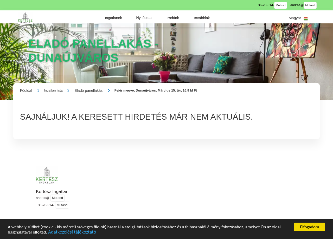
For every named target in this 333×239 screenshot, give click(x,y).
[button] (113, 18)
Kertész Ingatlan (52, 191)
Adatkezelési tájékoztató (72, 233)
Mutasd (281, 5)
